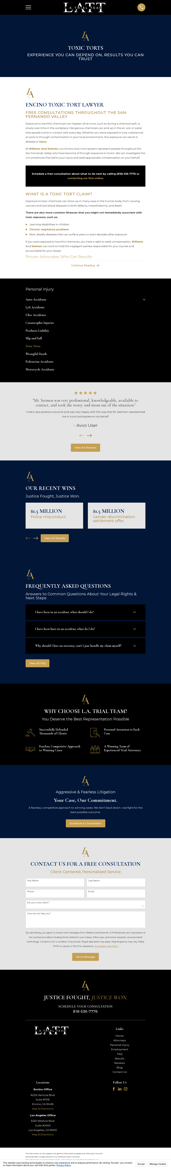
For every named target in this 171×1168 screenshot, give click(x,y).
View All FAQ (37, 664)
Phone (30, 892)
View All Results (55, 538)
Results (119, 1059)
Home (120, 1036)
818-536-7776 (85, 1012)
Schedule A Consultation (85, 824)
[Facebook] (114, 1090)
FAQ (119, 1054)
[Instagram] (125, 1090)
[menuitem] (83, 300)
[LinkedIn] (119, 1090)
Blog (120, 1068)
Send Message (85, 957)
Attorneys (119, 1041)
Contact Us (120, 1072)
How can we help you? (39, 914)
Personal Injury (119, 1045)
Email (91, 892)
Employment (119, 1050)
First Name (33, 881)
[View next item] (89, 436)
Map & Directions (43, 1109)
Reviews (119, 1063)
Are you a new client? (38, 903)
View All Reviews (85, 448)
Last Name (94, 881)
